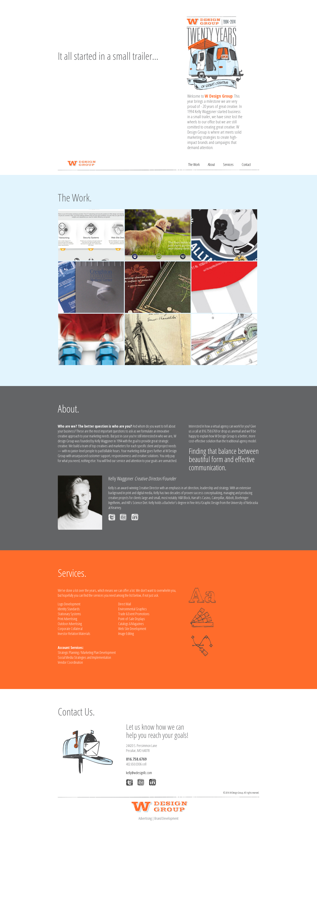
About (211, 164)
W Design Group (219, 96)
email (237, 431)
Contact (246, 164)
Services (228, 164)
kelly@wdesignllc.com (139, 772)
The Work (194, 164)
